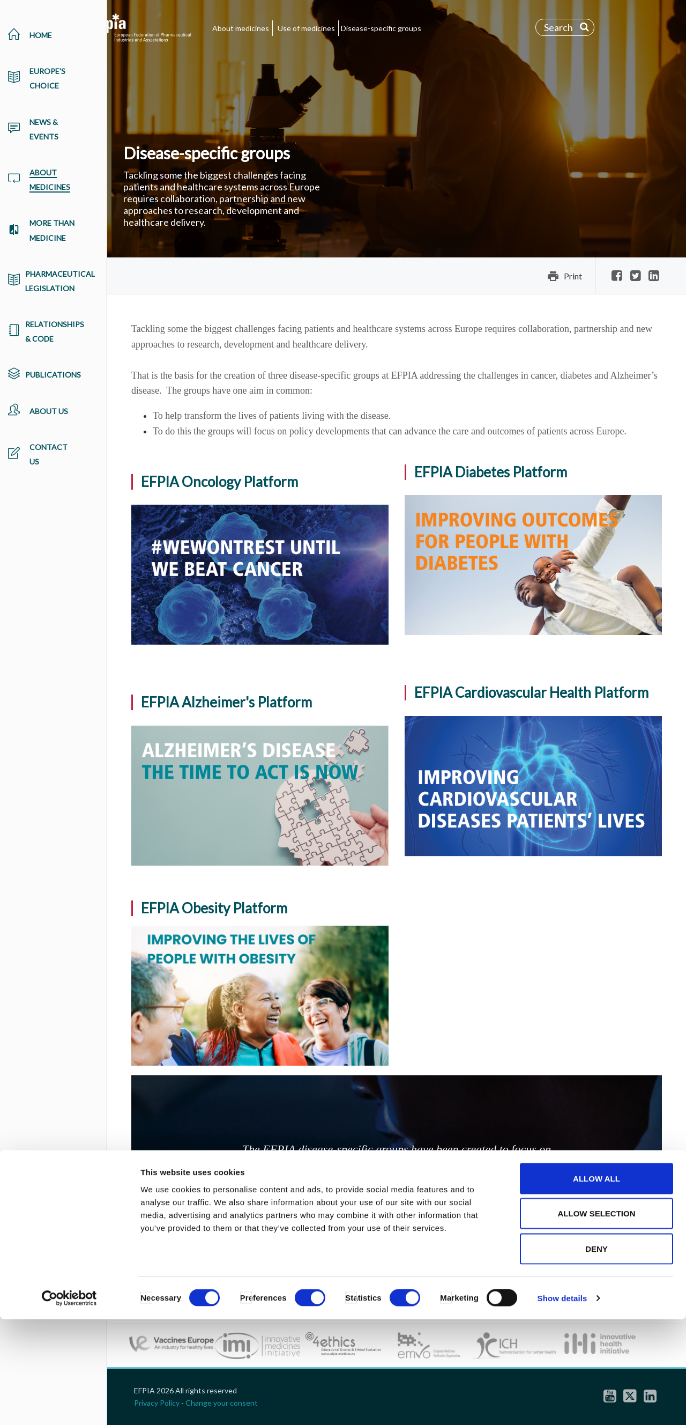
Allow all (596, 1284)
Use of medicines (306, 28)
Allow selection (597, 1319)
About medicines (240, 28)
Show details (562, 1403)
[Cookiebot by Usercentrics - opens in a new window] (69, 1404)
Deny (596, 1354)
